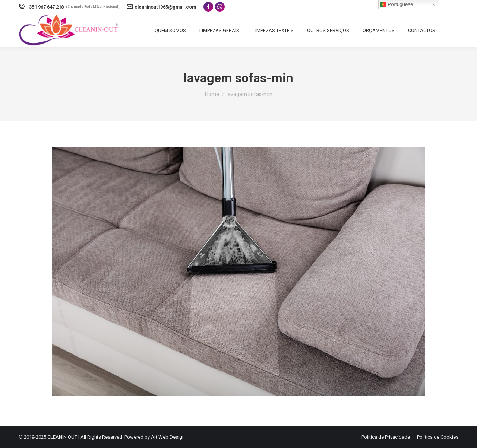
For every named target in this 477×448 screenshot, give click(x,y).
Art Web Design (168, 437)
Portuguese (396, 4)
